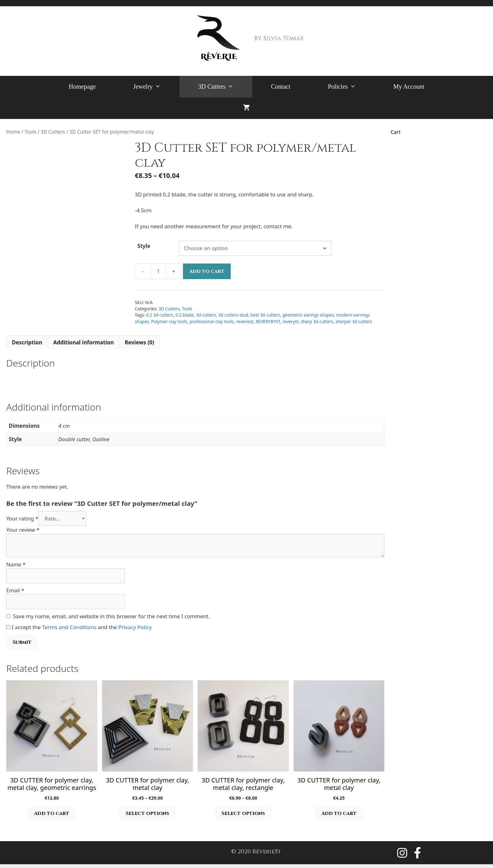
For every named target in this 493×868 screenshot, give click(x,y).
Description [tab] (27, 342)
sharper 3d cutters (353, 321)
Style (143, 245)
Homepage (82, 86)
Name (16, 564)
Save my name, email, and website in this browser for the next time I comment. (111, 616)
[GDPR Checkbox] (8, 627)
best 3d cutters (265, 315)
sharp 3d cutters (317, 321)
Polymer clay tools (169, 321)
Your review (22, 529)
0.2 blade (184, 315)
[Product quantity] (158, 271)
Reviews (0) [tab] (139, 342)
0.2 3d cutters (159, 315)
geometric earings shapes (308, 315)
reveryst (290, 321)
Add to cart (206, 271)
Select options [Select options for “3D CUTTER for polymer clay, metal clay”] (147, 813)
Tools (30, 131)
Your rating (22, 518)
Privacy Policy (135, 627)
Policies (351, 86)
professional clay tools (212, 321)
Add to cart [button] (51, 813)
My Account (408, 86)
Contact (280, 86)
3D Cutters (225, 86)
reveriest (245, 321)
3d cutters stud (233, 315)
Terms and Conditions (69, 627)
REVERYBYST (268, 321)
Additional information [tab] (83, 342)
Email (15, 590)
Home (13, 131)
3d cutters (206, 315)
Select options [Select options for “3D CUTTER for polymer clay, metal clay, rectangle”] (243, 813)
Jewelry (156, 86)
